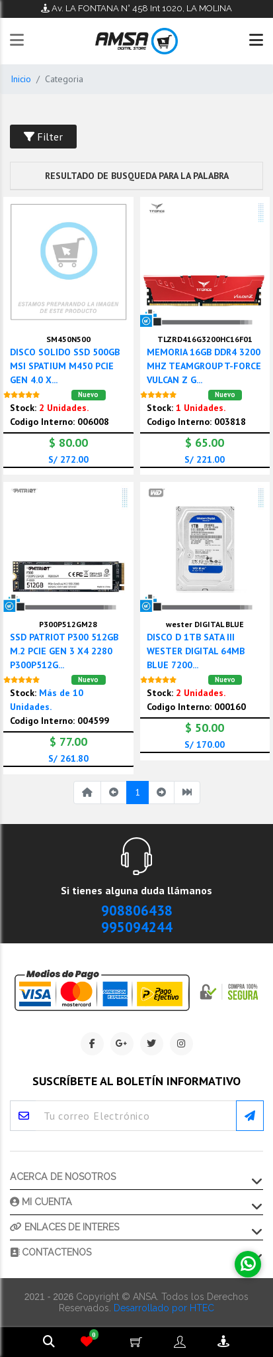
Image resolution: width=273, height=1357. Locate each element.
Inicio (21, 79)
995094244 (137, 927)
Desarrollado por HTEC (164, 1308)
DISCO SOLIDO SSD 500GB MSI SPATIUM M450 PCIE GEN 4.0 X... (65, 366)
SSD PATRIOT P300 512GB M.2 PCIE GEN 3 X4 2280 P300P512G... (64, 651)
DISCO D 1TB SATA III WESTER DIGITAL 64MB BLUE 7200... (196, 651)
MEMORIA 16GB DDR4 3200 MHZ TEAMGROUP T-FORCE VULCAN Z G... (204, 366)
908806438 (137, 910)
